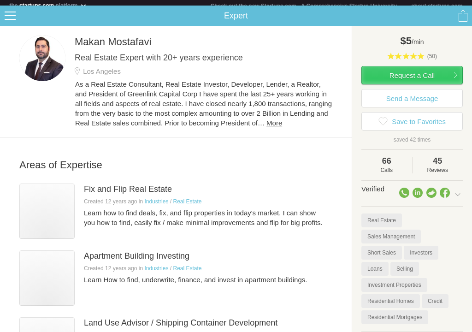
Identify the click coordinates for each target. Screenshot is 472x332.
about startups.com (436, 6)
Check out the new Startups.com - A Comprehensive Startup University (304, 6)
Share (463, 21)
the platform (48, 5)
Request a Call (412, 81)
